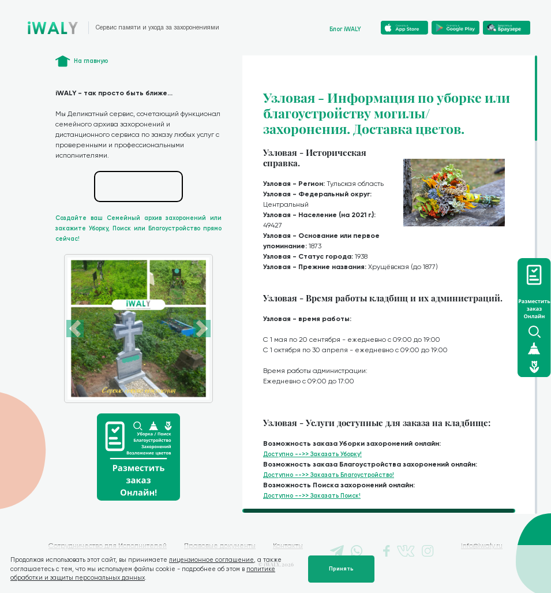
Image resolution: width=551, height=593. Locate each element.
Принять (341, 569)
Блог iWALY (345, 29)
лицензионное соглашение (211, 560)
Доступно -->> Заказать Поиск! (312, 495)
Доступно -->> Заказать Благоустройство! (328, 475)
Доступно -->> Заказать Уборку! (312, 454)
